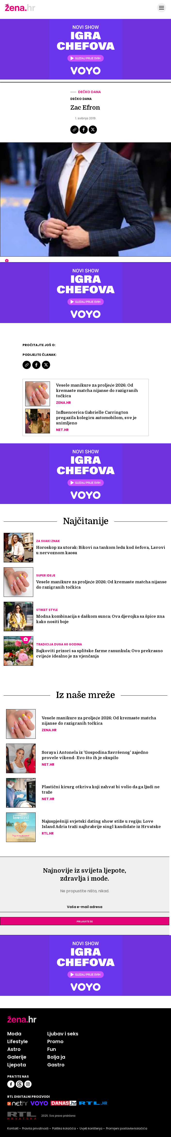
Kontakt (12, 1128)
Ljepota (16, 1064)
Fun (51, 1049)
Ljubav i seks (62, 1033)
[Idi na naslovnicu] (20, 10)
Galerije (16, 1057)
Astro (14, 1049)
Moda (14, 1033)
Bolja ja (56, 1057)
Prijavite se (85, 921)
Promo (55, 1041)
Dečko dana (89, 91)
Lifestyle (17, 1041)
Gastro (56, 1064)
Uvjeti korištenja (91, 1128)
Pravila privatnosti (35, 1128)
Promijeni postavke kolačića (126, 1128)
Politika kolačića (64, 1128)
